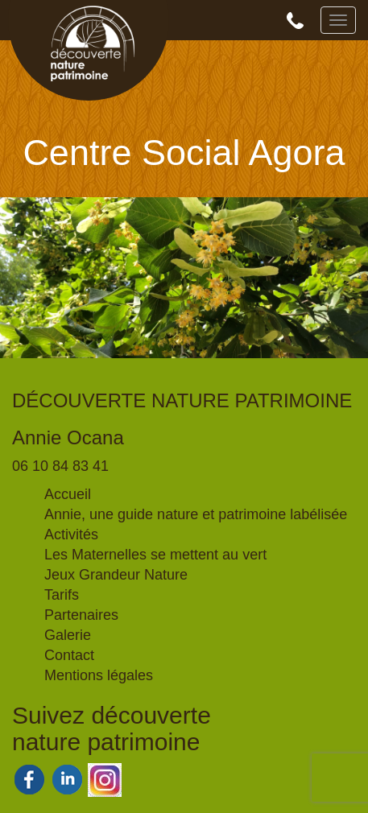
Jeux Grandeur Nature (116, 575)
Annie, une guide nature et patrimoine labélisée (195, 514)
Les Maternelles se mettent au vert (155, 555)
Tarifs (61, 595)
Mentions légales (98, 675)
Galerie (67, 635)
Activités (71, 534)
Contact (69, 655)
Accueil (67, 494)
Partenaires (81, 615)
